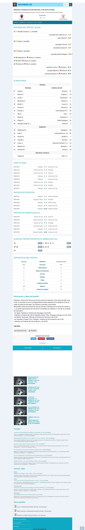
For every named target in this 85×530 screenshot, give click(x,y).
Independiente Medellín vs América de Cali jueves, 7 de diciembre (34, 438)
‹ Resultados (28, 348)
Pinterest (41, 339)
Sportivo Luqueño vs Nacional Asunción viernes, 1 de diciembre (34, 487)
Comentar (42, 343)
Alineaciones (30, 22)
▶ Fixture (16, 526)
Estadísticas (22, 22)
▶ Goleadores (18, 523)
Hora (35, 22)
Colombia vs (25, 4)
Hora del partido (18, 486)
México (15, 472)
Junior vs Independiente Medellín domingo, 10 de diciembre (32, 432)
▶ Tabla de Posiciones (20, 519)
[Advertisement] (42, 363)
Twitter (33, 339)
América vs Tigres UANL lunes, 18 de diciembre (28, 473)
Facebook (50, 339)
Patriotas (33, 330)
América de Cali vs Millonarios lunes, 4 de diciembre (30, 461)
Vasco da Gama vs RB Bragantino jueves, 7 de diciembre (31, 480)
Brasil (15, 479)
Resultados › (57, 348)
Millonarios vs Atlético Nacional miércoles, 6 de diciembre (32, 449)
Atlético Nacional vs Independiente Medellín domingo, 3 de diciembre (34, 511)
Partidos (40, 22)
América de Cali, (21, 330)
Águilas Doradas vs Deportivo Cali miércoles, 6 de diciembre (33, 455)
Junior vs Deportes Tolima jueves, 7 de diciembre (29, 444)
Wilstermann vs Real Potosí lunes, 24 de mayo (28, 494)
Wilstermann (17, 493)
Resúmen (15, 22)
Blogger (48, 529)
